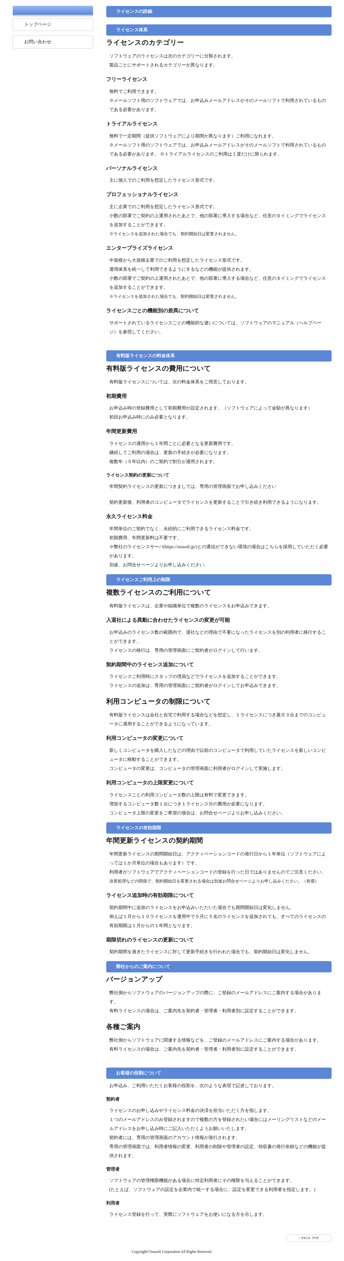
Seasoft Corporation (165, 1252)
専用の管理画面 (215, 486)
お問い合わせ (37, 41)
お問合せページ (138, 564)
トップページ (37, 24)
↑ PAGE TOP (309, 1238)
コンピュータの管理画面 (184, 768)
